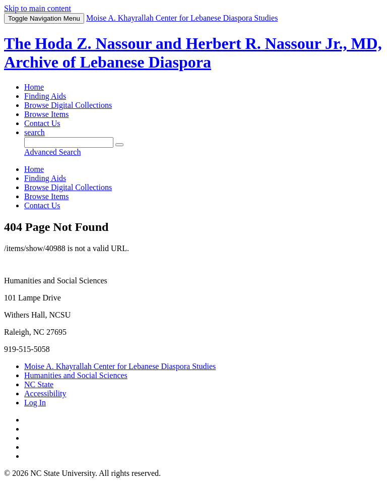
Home (34, 87)
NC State (38, 384)
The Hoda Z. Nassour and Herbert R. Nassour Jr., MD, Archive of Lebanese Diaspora (193, 52)
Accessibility (45, 393)
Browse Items (46, 114)
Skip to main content (37, 8)
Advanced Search (52, 152)
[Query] (68, 142)
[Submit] (119, 144)
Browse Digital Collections (68, 105)
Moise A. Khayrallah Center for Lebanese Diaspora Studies (120, 366)
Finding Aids (45, 96)
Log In (35, 402)
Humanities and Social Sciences (75, 375)
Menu (44, 18)
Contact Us (42, 123)
